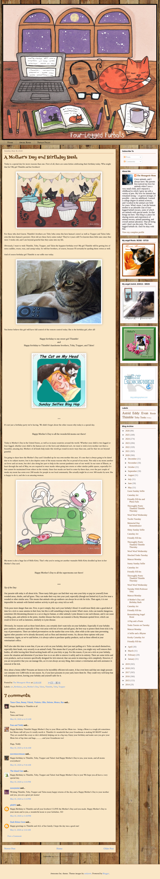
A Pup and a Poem (135, 621)
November (132, 463)
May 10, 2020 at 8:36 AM (20, 748)
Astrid (126, 413)
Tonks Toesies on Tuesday (138, 625)
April (130, 647)
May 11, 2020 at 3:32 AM (20, 830)
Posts (127, 157)
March (131, 651)
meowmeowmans (17, 754)
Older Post (109, 848)
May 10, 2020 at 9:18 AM (20, 765)
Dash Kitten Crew (17, 822)
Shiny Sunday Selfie (136, 530)
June (130, 483)
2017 (127, 672)
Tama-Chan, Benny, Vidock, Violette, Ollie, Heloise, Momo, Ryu (37, 702)
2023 (127, 443)
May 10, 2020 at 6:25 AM (20, 719)
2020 (127, 455)
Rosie (153, 413)
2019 (127, 664)
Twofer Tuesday (134, 519)
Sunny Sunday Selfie (136, 563)
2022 (127, 447)
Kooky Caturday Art (136, 637)
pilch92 (13, 805)
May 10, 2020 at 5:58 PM (20, 816)
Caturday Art (132, 495)
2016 (127, 676)
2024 (127, 439)
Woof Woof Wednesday (137, 515)
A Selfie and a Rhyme (136, 633)
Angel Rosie (25, 142)
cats (24, 686)
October (131, 467)
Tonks (143, 417)
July (130, 479)
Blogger (106, 873)
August (131, 475)
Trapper (61, 686)
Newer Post (9, 848)
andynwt (87, 873)
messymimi (15, 788)
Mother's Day (32, 686)
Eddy (136, 413)
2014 (127, 684)
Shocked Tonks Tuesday (137, 555)
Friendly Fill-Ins (134, 538)
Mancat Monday (134, 559)
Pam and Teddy (17, 725)
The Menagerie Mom (146, 175)
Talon (41, 686)
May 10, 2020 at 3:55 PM (20, 782)
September (132, 471)
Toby (55, 686)
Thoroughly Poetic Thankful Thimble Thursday (136, 508)
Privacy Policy (43, 142)
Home (10, 142)
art (12, 686)
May (130, 487)
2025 (127, 435)
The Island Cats (16, 771)
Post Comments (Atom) (65, 856)
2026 (127, 431)
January (131, 659)
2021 (127, 451)
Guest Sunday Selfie (136, 491)
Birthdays (18, 686)
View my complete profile (133, 232)
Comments (129, 161)
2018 (127, 668)
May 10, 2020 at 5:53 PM (20, 799)
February (132, 655)
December (132, 459)
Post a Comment (14, 836)
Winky (149, 418)
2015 (127, 680)
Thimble (48, 686)
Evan (144, 413)
